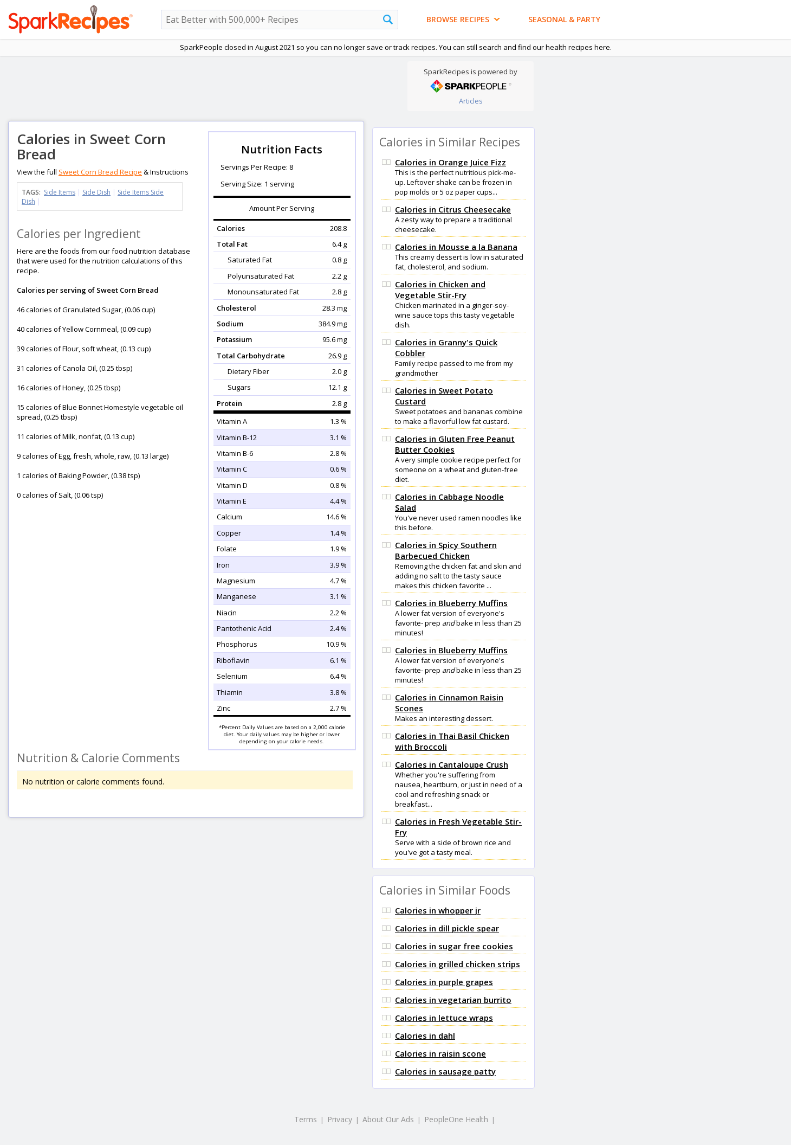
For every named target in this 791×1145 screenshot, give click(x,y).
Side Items (59, 192)
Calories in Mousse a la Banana (456, 246)
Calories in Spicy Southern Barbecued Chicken (446, 550)
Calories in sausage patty (445, 1071)
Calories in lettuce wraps (444, 1017)
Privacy (339, 1119)
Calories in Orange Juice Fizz (450, 162)
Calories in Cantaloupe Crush (451, 764)
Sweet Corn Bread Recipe (100, 172)
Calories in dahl (425, 1035)
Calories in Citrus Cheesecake (453, 209)
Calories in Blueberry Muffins (451, 602)
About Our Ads (388, 1119)
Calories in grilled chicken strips (457, 964)
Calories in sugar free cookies (454, 946)
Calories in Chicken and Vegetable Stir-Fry (440, 289)
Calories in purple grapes (444, 981)
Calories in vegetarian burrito (453, 999)
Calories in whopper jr (438, 910)
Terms (305, 1119)
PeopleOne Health (456, 1119)
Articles (471, 101)
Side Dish (96, 192)
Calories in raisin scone (440, 1053)
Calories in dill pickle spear (447, 928)
